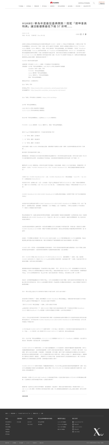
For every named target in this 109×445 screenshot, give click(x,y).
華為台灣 (75, 424)
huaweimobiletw (77, 427)
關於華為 (7, 442)
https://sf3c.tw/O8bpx (50, 97)
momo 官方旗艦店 (62, 422)
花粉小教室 (29, 424)
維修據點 (70, 6)
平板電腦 (21, 6)
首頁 (6, 413)
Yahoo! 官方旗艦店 (62, 427)
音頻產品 (28, 6)
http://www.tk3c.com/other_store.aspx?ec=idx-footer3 (48, 90)
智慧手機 (7, 424)
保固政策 (35, 442)
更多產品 (44, 6)
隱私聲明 (21, 442)
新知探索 (78, 6)
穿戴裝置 (36, 6)
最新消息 (41, 442)
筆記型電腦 (7, 427)
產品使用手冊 (87, 6)
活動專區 (52, 6)
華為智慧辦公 (8, 422)
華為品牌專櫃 (61, 6)
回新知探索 (25, 396)
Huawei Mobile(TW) (77, 422)
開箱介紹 (35, 413)
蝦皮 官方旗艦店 (61, 429)
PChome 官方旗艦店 (62, 424)
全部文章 (29, 422)
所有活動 (19, 422)
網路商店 (102, 4)
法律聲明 (14, 442)
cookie (28, 442)
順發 (43, 46)
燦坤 (40, 46)
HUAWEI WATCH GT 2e (24, 413)
